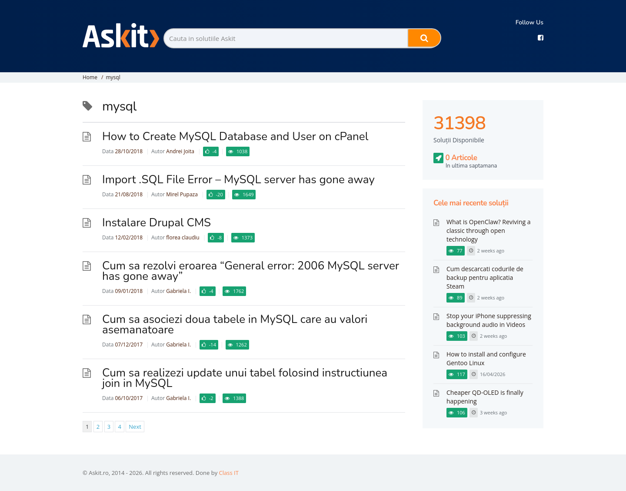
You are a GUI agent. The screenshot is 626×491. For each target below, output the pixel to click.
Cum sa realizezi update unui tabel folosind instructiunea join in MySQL (244, 378)
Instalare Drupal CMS (156, 222)
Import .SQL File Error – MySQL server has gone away (238, 179)
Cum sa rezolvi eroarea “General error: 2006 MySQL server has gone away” (250, 271)
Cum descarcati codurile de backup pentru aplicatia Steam (484, 277)
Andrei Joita (180, 151)
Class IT (229, 473)
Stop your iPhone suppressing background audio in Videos (488, 320)
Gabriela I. (178, 291)
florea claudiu (182, 237)
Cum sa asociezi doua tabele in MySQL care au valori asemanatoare (234, 324)
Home (90, 77)
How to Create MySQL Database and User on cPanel (235, 136)
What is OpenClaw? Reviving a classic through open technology (488, 230)
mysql (113, 77)
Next (135, 426)
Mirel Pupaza (182, 194)
